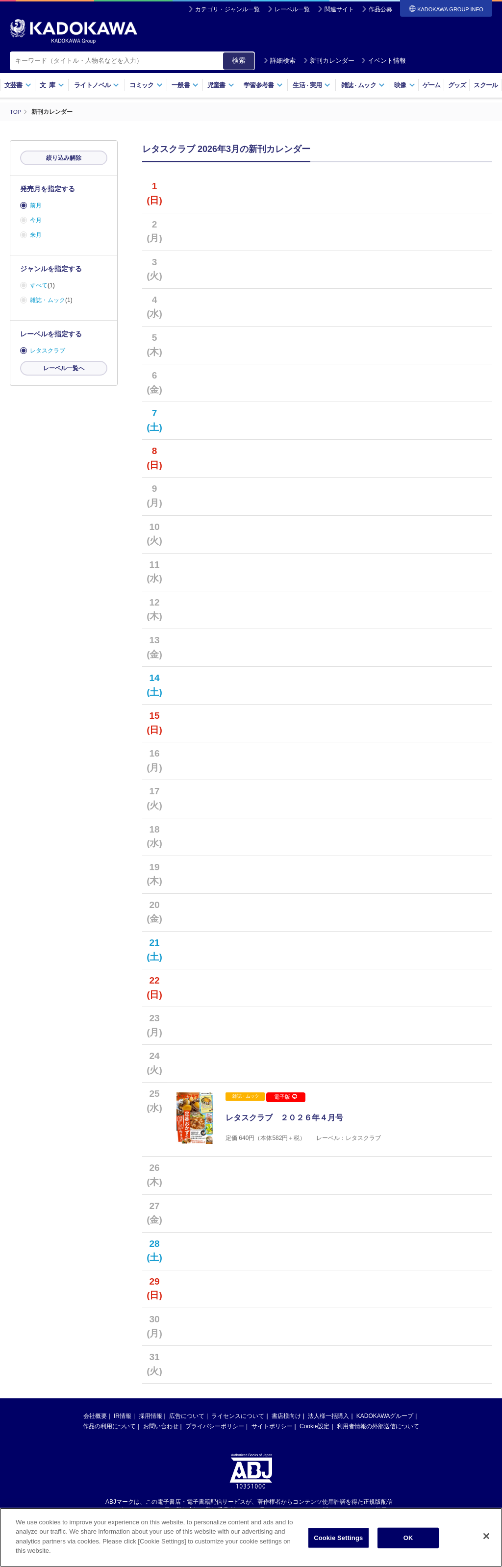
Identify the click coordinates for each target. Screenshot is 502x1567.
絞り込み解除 (63, 157)
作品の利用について (109, 1432)
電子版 (285, 1097)
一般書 (185, 85)
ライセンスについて (237, 1422)
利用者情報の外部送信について (378, 1432)
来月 (36, 234)
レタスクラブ (47, 350)
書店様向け (286, 1422)
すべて (39, 285)
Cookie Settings (338, 1541)
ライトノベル (96, 85)
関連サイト (339, 9)
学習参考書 (263, 85)
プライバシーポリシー (214, 1432)
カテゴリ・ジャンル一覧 (227, 9)
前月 (36, 205)
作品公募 (380, 9)
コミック (145, 85)
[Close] (486, 1540)
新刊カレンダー (328, 60)
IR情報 (122, 1422)
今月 (36, 220)
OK (408, 1541)
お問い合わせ (160, 1432)
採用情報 (150, 1422)
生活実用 (311, 85)
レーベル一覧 (292, 9)
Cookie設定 (314, 1432)
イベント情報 (383, 60)
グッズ (457, 85)
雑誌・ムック (47, 300)
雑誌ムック (363, 85)
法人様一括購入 (328, 1422)
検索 (239, 60)
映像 (404, 85)
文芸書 (17, 85)
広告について (186, 1422)
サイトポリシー (272, 1432)
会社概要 (95, 1422)
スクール (486, 85)
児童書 (220, 85)
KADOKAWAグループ (384, 1422)
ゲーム (432, 85)
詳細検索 (279, 60)
